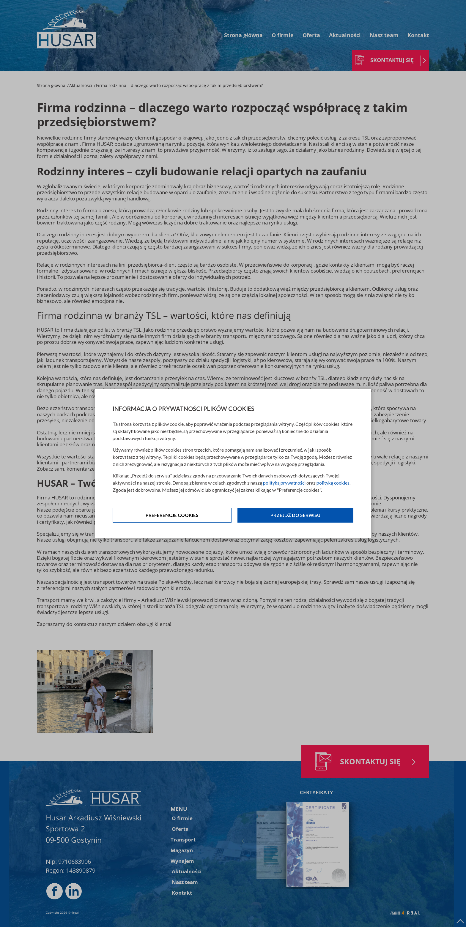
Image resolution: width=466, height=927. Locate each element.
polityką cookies (334, 482)
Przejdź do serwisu (295, 515)
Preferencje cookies (172, 515)
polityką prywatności (284, 482)
